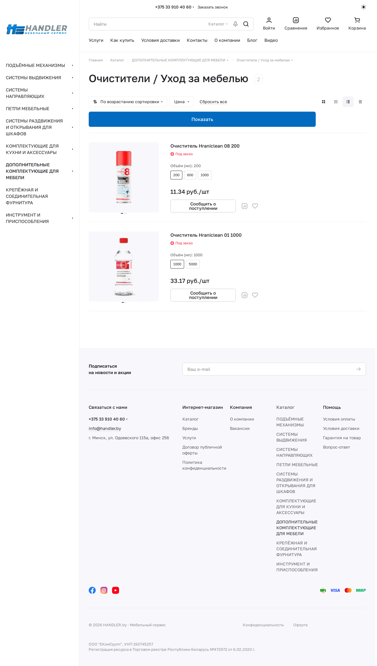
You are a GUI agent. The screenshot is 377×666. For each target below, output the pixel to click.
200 (176, 175)
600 (190, 175)
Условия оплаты (339, 418)
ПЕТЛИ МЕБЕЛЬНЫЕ (297, 464)
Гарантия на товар (342, 437)
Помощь (332, 407)
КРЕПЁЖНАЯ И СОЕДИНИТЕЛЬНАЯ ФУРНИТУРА (296, 548)
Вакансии (240, 428)
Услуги (189, 437)
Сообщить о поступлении (203, 206)
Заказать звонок (213, 7)
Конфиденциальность (263, 624)
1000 (205, 175)
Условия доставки (341, 428)
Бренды (190, 428)
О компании (242, 418)
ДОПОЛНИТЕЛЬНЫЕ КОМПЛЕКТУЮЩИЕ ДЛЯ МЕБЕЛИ (297, 527)
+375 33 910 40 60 (173, 6)
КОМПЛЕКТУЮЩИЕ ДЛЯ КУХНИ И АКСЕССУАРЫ (296, 506)
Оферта (300, 624)
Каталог (190, 418)
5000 (193, 264)
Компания (241, 407)
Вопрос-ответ (336, 446)
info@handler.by (105, 428)
